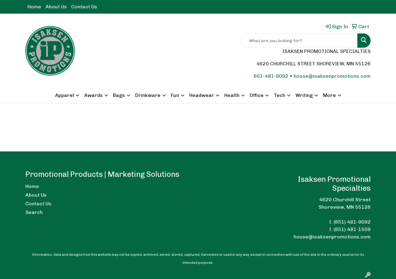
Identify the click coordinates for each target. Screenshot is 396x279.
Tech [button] (279, 95)
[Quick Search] (299, 40)
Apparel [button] (64, 95)
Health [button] (231, 95)
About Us (56, 7)
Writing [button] (304, 95)
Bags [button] (119, 95)
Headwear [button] (201, 95)
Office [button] (257, 95)
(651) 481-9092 (352, 222)
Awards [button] (93, 95)
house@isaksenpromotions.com (332, 76)
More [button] (329, 95)
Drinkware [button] (148, 95)
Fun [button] (175, 95)
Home (34, 7)
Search (34, 212)
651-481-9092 (271, 76)
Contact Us (84, 7)
